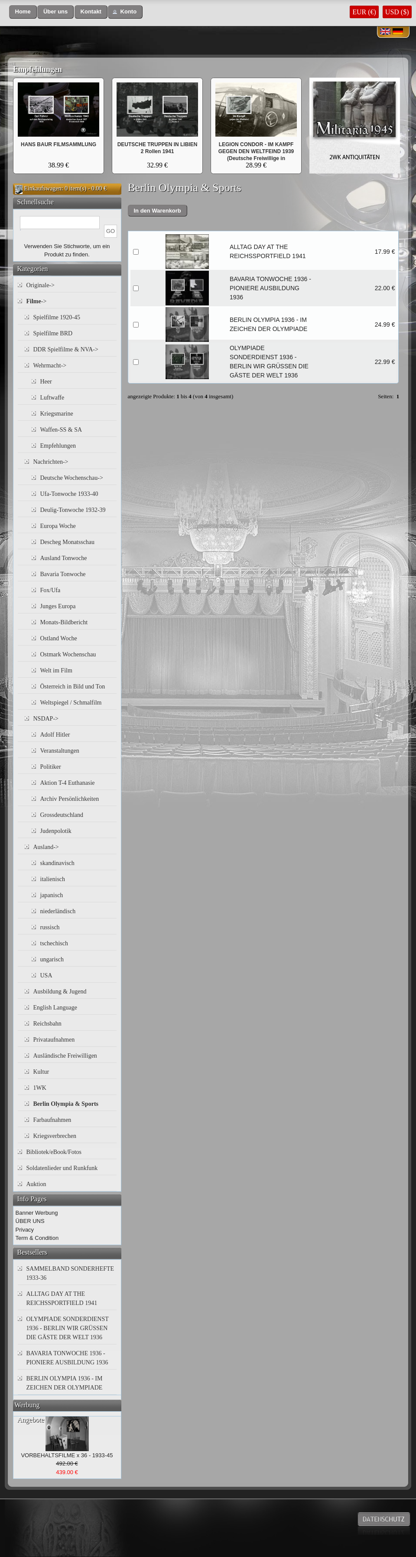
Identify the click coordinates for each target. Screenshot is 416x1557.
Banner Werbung (37, 1213)
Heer (46, 381)
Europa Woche (58, 526)
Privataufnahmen (54, 1039)
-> (36, 301)
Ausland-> (46, 847)
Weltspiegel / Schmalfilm (71, 702)
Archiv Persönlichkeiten (69, 799)
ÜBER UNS (30, 1221)
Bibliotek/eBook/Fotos (54, 1152)
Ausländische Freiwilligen (65, 1055)
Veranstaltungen (59, 750)
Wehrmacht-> (50, 365)
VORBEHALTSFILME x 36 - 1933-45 (67, 1455)
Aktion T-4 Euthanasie (67, 783)
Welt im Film (56, 670)
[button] (23, 12)
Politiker (50, 767)
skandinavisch (57, 863)
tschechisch (54, 943)
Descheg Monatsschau (67, 542)
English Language (55, 1007)
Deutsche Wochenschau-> (71, 478)
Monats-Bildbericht (64, 622)
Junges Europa (58, 606)
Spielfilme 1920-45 (57, 317)
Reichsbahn (47, 1023)
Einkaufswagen (43, 188)
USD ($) (397, 12)
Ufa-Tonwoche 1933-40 (69, 494)
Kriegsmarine (56, 413)
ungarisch (52, 959)
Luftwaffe (52, 397)
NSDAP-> (45, 718)
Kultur (41, 1072)
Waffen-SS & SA (61, 429)
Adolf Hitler (55, 734)
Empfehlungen (37, 69)
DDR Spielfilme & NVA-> (65, 349)
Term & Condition (37, 1238)
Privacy (25, 1229)
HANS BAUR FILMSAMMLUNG (58, 144)
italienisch (52, 879)
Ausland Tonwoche (63, 558)
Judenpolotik (56, 831)
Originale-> (40, 285)
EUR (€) (364, 12)
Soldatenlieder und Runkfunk (62, 1168)
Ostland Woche (58, 638)
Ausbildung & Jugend (60, 991)
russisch (50, 927)
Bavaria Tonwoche (63, 574)
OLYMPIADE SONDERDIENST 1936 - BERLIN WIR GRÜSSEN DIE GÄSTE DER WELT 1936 (67, 1328)
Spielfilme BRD (53, 333)
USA (46, 975)
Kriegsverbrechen (55, 1136)
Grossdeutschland (62, 815)
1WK (39, 1088)
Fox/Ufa (50, 590)
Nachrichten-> (50, 462)
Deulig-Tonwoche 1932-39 (73, 510)
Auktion (36, 1184)
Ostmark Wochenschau (68, 654)
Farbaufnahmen (52, 1120)
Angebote (30, 1419)
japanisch (51, 895)
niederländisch (58, 911)
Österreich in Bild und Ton (72, 686)
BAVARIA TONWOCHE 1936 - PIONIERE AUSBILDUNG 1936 (270, 288)
